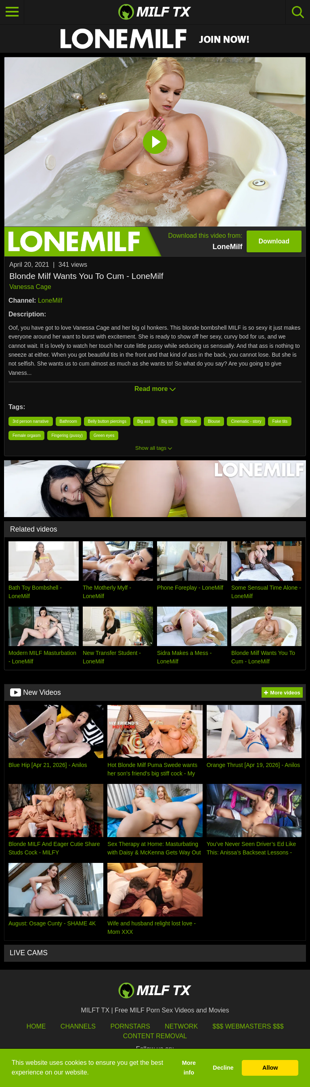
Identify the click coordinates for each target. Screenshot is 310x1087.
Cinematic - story (246, 421)
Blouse (214, 421)
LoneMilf (50, 300)
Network (181, 1026)
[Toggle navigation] (12, 12)
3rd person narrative (31, 421)
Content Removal (155, 1036)
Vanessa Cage (30, 286)
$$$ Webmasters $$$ (248, 1026)
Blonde (190, 421)
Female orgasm (26, 435)
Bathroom (68, 421)
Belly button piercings (107, 421)
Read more (155, 388)
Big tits (167, 421)
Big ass (144, 421)
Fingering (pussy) (66, 435)
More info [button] (189, 1068)
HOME (36, 1026)
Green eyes (104, 435)
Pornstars (130, 1026)
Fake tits (279, 421)
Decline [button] (223, 1067)
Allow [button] (270, 1067)
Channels (78, 1026)
